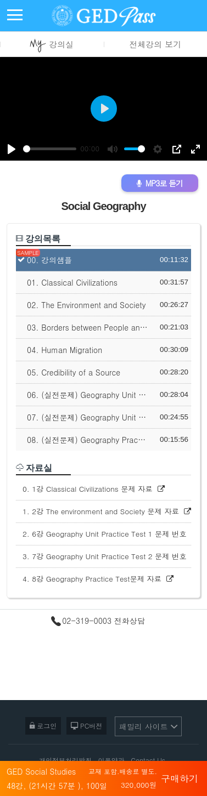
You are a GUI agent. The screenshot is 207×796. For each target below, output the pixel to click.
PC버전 (86, 725)
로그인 (43, 725)
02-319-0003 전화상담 (98, 621)
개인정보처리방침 (65, 760)
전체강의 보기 (155, 44)
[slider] (49, 149)
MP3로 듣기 (160, 183)
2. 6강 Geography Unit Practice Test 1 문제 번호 (107, 533)
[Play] (11, 149)
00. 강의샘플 (49, 259)
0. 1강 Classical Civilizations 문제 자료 (94, 489)
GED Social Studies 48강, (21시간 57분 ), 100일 (82, 780)
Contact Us (148, 760)
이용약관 (111, 760)
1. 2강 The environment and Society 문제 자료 (107, 511)
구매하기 (179, 777)
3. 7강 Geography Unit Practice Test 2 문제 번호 (107, 556)
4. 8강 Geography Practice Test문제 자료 (98, 578)
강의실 (52, 45)
